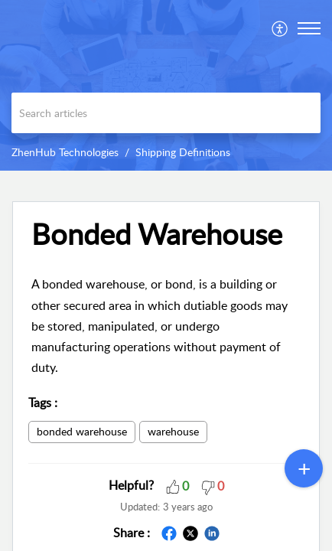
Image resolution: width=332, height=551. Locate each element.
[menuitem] (280, 28)
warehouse (173, 431)
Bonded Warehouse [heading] (156, 234)
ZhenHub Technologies (65, 152)
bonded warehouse (82, 431)
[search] (166, 113)
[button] (280, 28)
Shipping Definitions (182, 152)
